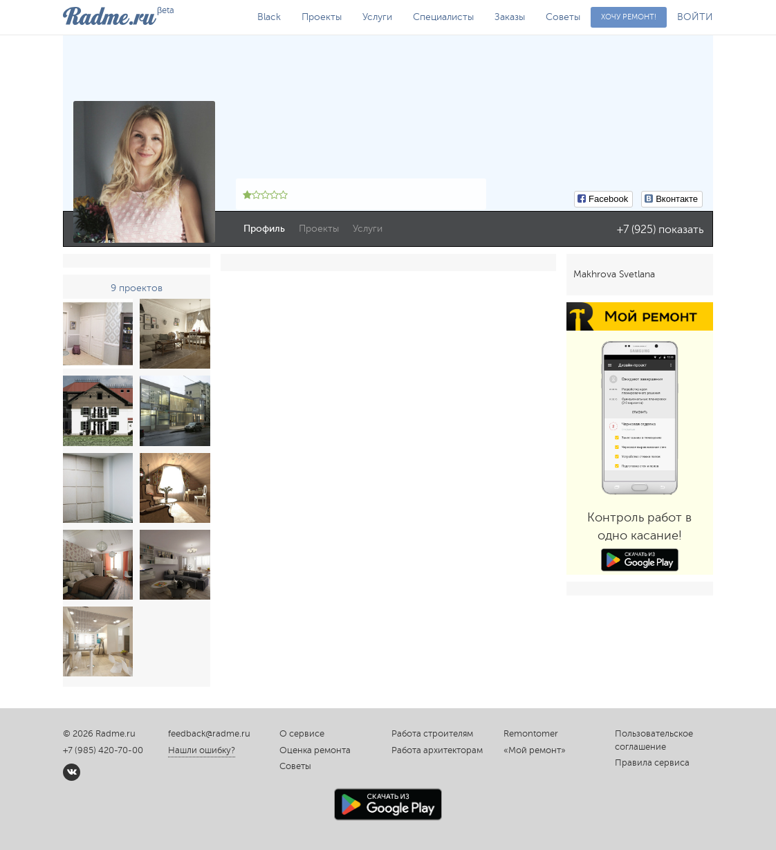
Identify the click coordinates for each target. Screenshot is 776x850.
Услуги (377, 17)
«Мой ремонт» (535, 750)
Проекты (322, 17)
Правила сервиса (652, 763)
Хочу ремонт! (628, 16)
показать (680, 229)
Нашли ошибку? (201, 750)
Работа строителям (432, 734)
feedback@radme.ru (209, 734)
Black (269, 17)
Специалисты (443, 17)
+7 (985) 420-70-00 (103, 750)
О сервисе (301, 734)
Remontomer (531, 734)
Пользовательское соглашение (654, 740)
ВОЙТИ (695, 17)
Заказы (510, 17)
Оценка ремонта (315, 750)
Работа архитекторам (437, 750)
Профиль (264, 228)
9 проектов (137, 288)
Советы (563, 17)
